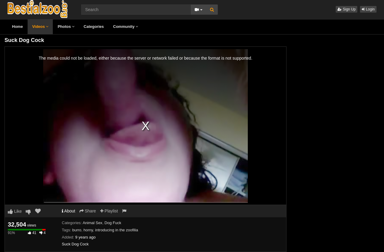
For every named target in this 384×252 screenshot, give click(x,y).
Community (125, 26)
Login (368, 9)
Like (15, 211)
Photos (66, 26)
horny (88, 230)
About (68, 211)
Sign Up (347, 9)
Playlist (109, 211)
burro (76, 230)
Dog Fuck (112, 223)
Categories (94, 26)
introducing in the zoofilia (116, 230)
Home (17, 26)
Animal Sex (92, 223)
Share (88, 211)
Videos (40, 26)
